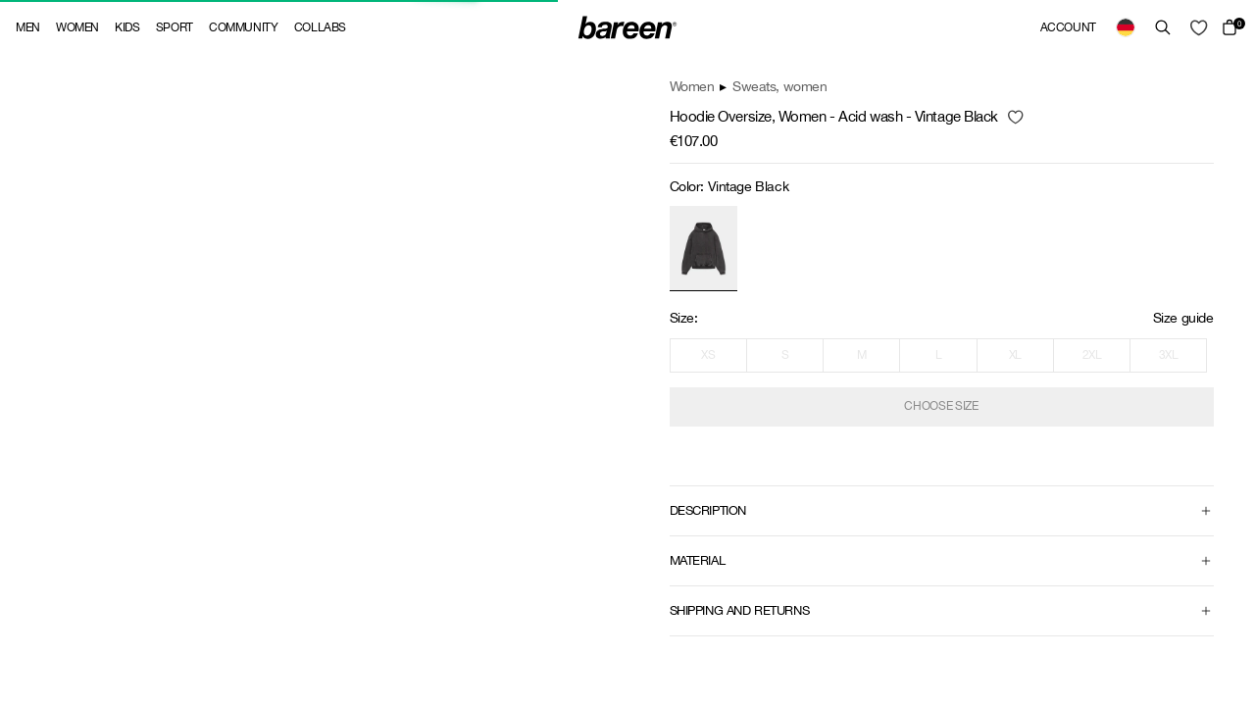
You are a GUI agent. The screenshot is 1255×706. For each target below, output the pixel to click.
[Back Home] (627, 27)
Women (77, 27)
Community (243, 27)
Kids (127, 27)
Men (28, 27)
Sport (174, 27)
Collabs (320, 27)
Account (1068, 27)
